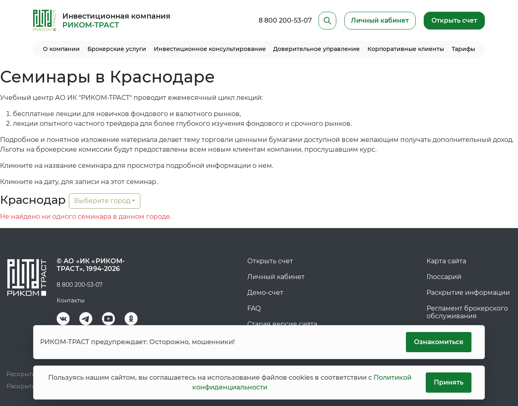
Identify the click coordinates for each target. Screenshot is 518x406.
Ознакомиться (438, 342)
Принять (448, 382)
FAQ (254, 308)
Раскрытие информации (468, 292)
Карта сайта (446, 261)
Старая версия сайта (282, 324)
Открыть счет (454, 20)
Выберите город (102, 201)
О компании (61, 49)
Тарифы (463, 49)
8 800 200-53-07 (284, 20)
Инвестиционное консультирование (210, 49)
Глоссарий (444, 277)
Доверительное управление (316, 49)
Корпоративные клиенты (405, 49)
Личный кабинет (276, 277)
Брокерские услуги (116, 49)
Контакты (71, 300)
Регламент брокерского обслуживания (467, 312)
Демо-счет (265, 292)
